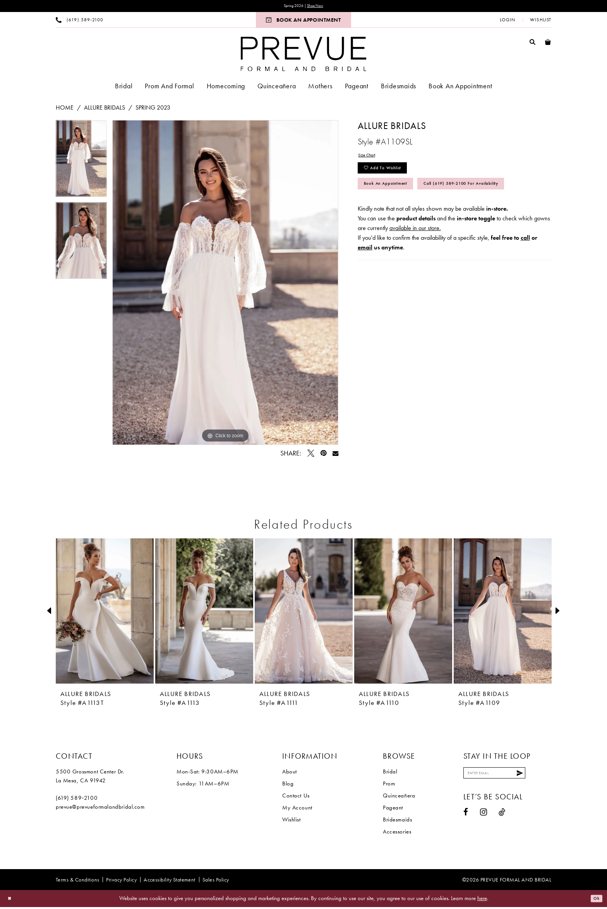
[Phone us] (79, 21)
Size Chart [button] (370, 159)
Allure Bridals (104, 109)
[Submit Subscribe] (543, 777)
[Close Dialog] (11, 900)
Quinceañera (399, 797)
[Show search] (532, 43)
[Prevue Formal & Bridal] (304, 56)
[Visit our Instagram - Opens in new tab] (483, 818)
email (365, 284)
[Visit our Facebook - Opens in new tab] (465, 818)
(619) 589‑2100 (77, 800)
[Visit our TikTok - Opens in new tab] (502, 818)
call (525, 275)
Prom (389, 785)
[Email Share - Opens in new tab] (335, 455)
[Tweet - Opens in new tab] (310, 455)
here (482, 900)
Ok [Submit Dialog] (594, 900)
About (289, 773)
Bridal (390, 773)
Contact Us (296, 797)
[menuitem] (79, 21)
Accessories (397, 833)
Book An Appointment (397, 197)
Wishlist (291, 821)
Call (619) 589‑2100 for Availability (420, 219)
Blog (287, 785)
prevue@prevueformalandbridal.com (100, 809)
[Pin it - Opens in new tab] (323, 455)
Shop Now (319, 6)
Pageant (393, 809)
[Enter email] (506, 777)
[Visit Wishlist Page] (541, 21)
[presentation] (105, 612)
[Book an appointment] (303, 21)
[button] (507, 21)
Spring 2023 (152, 109)
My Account (297, 809)
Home (65, 109)
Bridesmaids (397, 821)
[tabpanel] (81, 163)
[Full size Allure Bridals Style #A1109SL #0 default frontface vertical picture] (225, 284)
